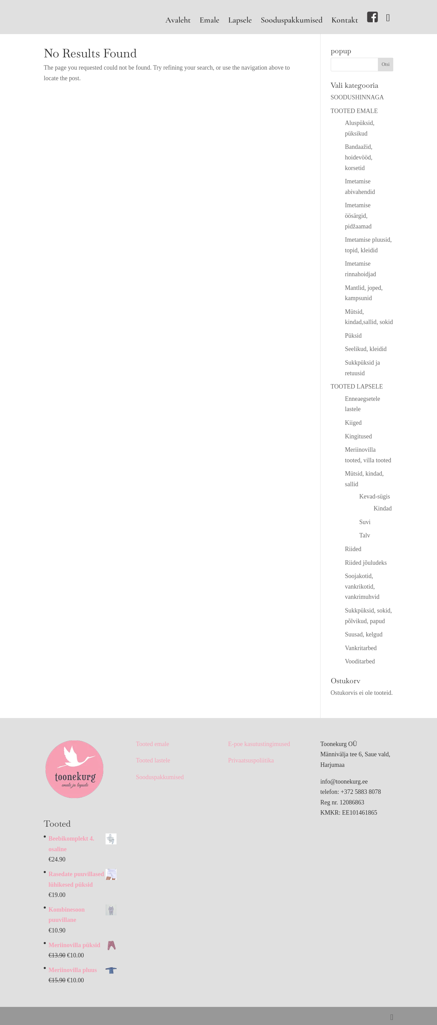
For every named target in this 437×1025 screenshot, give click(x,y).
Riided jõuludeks (366, 562)
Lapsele (240, 21)
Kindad (383, 508)
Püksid (353, 335)
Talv (364, 535)
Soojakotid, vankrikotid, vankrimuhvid (362, 586)
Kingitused (358, 436)
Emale (209, 21)
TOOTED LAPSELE (357, 386)
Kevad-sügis (374, 496)
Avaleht (178, 21)
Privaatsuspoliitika (251, 760)
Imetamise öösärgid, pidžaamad (358, 215)
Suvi (365, 522)
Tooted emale (152, 744)
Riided (353, 549)
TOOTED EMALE (354, 111)
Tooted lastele (153, 760)
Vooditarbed (360, 661)
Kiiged (353, 422)
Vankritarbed (361, 648)
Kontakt (344, 21)
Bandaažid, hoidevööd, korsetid (359, 157)
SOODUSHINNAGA (357, 97)
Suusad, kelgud (364, 634)
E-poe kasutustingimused (259, 744)
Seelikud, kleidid (366, 349)
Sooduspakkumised (292, 21)
